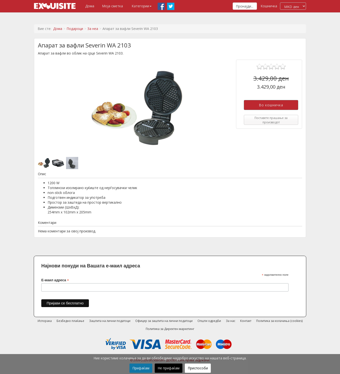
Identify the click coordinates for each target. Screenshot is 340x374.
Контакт (245, 320)
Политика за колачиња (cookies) (279, 320)
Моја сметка (112, 6)
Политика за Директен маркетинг (170, 328)
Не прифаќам (168, 368)
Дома (89, 6)
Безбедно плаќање (70, 320)
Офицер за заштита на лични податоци (164, 320)
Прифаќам (140, 368)
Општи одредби (209, 320)
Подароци (75, 28)
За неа (92, 28)
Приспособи (198, 368)
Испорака (45, 320)
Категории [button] (142, 6)
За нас (230, 320)
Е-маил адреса (55, 280)
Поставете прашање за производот (271, 120)
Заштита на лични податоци (109, 320)
